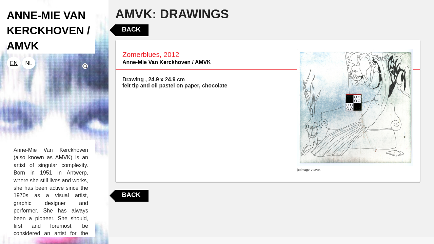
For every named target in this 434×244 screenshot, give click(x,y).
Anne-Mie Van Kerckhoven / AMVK (166, 62)
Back (131, 29)
